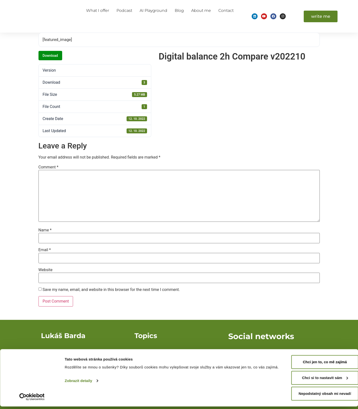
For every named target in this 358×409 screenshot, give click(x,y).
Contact (226, 10)
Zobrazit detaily (78, 389)
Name (45, 230)
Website (45, 270)
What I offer (97, 10)
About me (201, 10)
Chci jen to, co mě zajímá (317, 364)
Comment (48, 167)
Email (44, 250)
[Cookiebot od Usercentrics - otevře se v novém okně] (32, 399)
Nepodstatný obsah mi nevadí (317, 396)
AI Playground (153, 10)
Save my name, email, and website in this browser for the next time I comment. (111, 290)
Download (50, 56)
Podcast (124, 10)
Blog (179, 10)
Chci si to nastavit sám (317, 380)
